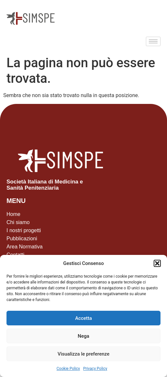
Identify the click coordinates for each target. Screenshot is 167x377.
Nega (83, 336)
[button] (157, 263)
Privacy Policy (95, 368)
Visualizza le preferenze (83, 354)
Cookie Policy (68, 368)
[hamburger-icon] (153, 41)
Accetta (83, 318)
